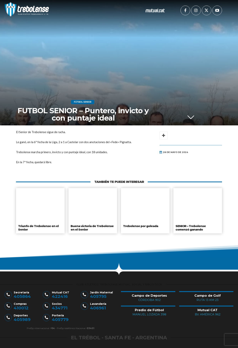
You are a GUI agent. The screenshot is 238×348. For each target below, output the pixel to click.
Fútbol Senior (82, 102)
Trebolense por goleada (140, 225)
